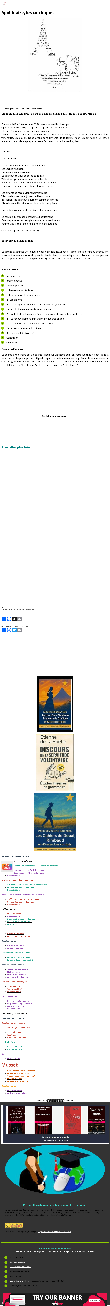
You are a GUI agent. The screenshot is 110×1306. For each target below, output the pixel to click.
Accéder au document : (55, 416)
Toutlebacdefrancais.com (20, 1266)
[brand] (4, 4)
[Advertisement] (55, 394)
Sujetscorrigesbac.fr (18, 1262)
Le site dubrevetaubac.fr (20, 1281)
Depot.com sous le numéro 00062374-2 (54, 1231)
